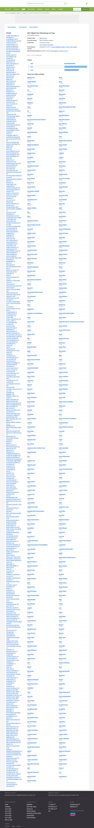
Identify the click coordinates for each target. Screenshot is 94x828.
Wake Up (8, 704)
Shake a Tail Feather (11, 551)
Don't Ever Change (11, 153)
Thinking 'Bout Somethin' (12, 637)
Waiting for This (10, 690)
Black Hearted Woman (12, 86)
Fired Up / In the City (11, 193)
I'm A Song (9, 306)
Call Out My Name (11, 100)
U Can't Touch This (11, 677)
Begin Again (9, 76)
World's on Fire (10, 760)
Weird (7, 718)
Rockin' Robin (9, 525)
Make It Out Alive (10, 401)
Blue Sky (8, 90)
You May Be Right (11, 770)
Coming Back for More (12, 125)
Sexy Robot (9, 550)
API (49, 811)
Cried (7, 133)
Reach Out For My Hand (12, 499)
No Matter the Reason (12, 453)
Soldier (8, 572)
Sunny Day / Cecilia (11, 607)
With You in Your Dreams (13, 746)
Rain (7, 495)
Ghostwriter (9, 214)
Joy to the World (10, 341)
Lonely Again (9, 371)
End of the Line (10, 167)
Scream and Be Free (11, 546)
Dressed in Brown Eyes (12, 163)
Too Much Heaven (11, 656)
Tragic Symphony (11, 660)
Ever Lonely (9, 168)
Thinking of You (10, 641)
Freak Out (9, 198)
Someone (8, 579)
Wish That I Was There (12, 740)
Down (7, 158)
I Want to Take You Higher (13, 289)
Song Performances (69, 63)
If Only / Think (10, 320)
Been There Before (11, 74)
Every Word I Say (10, 170)
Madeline (8, 394)
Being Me (8, 77)
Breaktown (9, 91)
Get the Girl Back (10, 207)
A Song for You (10, 42)
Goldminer (9, 235)
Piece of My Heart (11, 488)
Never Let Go (9, 448)
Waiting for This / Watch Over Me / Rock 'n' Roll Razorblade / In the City (12, 693)
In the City (9, 326)
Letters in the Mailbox (12, 362)
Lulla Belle (9, 392)
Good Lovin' (9, 238)
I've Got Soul (9, 315)
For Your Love (10, 196)
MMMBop (9, 425)
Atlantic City (9, 62)
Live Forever (9, 366)
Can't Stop (9, 102)
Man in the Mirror (11, 406)
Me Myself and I (10, 417)
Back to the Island (11, 63)
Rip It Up (8, 509)
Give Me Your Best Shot (12, 222)
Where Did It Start (11, 728)
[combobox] (47, 3)
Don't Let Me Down (11, 154)
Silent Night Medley (11, 565)
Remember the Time (11, 508)
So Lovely (8, 571)
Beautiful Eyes (10, 72)
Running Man (10, 539)
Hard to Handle (10, 256)
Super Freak (9, 611)
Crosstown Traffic (11, 135)
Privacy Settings (31, 817)
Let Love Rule (10, 359)
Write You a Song (10, 761)
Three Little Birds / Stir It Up (13, 646)
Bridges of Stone (10, 93)
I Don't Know (9, 284)
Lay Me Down (10, 355)
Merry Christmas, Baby (12, 418)
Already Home (10, 55)
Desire (8, 147)
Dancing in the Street (11, 144)
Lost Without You (11, 380)
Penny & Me (9, 487)
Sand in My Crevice (11, 541)
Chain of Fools (10, 107)
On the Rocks (9, 469)
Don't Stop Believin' (11, 156)
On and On (9, 466)
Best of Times (10, 81)
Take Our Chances (11, 616)
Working (8, 756)
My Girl (8, 441)
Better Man (9, 83)
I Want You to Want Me (12, 294)
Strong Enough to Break (12, 599)
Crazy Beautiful (10, 128)
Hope (7, 275)
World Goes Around (11, 758)
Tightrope (8, 649)
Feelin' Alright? (10, 184)
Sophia (8, 588)
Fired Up (8, 191)
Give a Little (9, 221)
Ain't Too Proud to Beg (12, 49)
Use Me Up (9, 686)
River (7, 511)
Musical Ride (9, 436)
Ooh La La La (10, 476)
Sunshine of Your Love (12, 609)
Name (7, 443)
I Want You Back (10, 292)
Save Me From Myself (12, 544)
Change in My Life (11, 109)
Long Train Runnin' (11, 373)
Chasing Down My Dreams (13, 111)
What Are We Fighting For (13, 719)
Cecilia (8, 105)
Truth (7, 667)
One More (8, 473)
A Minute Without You (12, 41)
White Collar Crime (11, 733)
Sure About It (9, 613)
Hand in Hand (10, 249)
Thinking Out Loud (11, 642)
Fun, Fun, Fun (10, 200)
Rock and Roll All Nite (12, 520)
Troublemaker (10, 663)
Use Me (8, 684)
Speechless (9, 592)
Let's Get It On (10, 361)
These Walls (9, 635)
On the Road (9, 467)
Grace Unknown (10, 242)
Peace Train (9, 485)
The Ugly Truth (10, 630)
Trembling (9, 662)
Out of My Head (10, 480)
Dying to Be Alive (10, 165)
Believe (8, 79)
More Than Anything (11, 431)
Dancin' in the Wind (11, 142)
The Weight (9, 634)
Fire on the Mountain (11, 189)
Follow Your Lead (11, 194)
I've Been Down (10, 313)
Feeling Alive (9, 186)
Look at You (9, 375)
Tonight (8, 655)
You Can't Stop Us (11, 768)
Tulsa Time (9, 669)
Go (7, 224)
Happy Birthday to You (12, 250)
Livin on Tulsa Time (11, 368)
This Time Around (11, 644)
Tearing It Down (10, 620)
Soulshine (8, 590)
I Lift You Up (9, 287)
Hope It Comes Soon (11, 277)
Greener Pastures (11, 247)
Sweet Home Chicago (12, 614)
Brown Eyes (9, 97)
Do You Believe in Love (12, 151)
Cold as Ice (9, 123)
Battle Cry (9, 69)
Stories (8, 597)
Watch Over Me (10, 707)
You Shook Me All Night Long (14, 779)
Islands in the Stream (12, 333)
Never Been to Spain (11, 446)
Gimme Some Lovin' (11, 215)
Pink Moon (9, 490)
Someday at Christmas (12, 578)
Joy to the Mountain (11, 340)
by (46, 44)
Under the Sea (10, 679)
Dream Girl (9, 160)
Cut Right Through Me (12, 137)
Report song (39, 55)
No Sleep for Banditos (12, 457)
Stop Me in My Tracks (12, 595)
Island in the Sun (10, 331)
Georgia (8, 201)
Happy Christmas (11, 252)
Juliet (7, 345)
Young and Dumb (11, 784)
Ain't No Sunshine (11, 48)
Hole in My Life (10, 271)
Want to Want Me (11, 705)
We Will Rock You (10, 716)
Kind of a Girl (9, 348)
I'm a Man (8, 299)
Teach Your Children (11, 618)
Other (34, 27)
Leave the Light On (11, 357)
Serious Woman (10, 548)
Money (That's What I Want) (13, 427)
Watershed (9, 711)
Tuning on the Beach (11, 670)
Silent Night (9, 564)
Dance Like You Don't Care (13, 139)
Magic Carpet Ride (11, 399)
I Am (7, 278)
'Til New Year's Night (11, 35)
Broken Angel (9, 95)
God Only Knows (10, 229)
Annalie (8, 58)
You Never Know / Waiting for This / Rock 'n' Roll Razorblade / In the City (13, 775)
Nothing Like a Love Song (13, 459)
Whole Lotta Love (11, 735)
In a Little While (10, 322)
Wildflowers (9, 737)
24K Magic (9, 37)
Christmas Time (10, 121)
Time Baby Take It (11, 651)
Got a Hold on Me (11, 240)
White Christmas (10, 732)
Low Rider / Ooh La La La (13, 389)
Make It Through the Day (13, 403)
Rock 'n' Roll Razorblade (12, 516)
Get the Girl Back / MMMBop (14, 208)
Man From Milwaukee (12, 404)
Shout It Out (9, 555)
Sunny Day (9, 606)
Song (12, 27)
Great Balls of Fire (11, 243)
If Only (8, 317)
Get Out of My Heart (11, 203)
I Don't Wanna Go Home (12, 285)
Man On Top (9, 408)
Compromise (9, 126)
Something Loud (10, 585)
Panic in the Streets (11, 481)
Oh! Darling (9, 464)
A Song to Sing (10, 44)
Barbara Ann (9, 67)
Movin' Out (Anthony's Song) (13, 432)
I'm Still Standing (10, 312)
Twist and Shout (10, 672)
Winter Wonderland (11, 739)
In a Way (8, 324)
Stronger (8, 602)
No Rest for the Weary (12, 455)
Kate (7, 347)
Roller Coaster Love (11, 527)
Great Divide (9, 245)
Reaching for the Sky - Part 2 (14, 504)
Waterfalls (9, 709)
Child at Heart (10, 114)
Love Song (9, 387)
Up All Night (9, 683)
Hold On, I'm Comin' (11, 270)
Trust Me (8, 665)
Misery (8, 420)
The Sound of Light (11, 625)
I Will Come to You (11, 298)
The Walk (8, 632)
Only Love (9, 474)
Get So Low (9, 205)
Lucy (7, 390)
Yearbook (8, 763)
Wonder (8, 749)
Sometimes (9, 586)
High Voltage (9, 264)
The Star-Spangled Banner (13, 627)
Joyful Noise (9, 343)
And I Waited (9, 56)
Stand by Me (9, 593)
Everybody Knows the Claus (13, 172)
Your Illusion (9, 786)
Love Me (8, 382)
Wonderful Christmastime (13, 751)
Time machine (10, 653)
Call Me (8, 98)
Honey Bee (9, 273)
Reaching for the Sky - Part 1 (14, 501)
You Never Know (10, 772)
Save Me (8, 543)
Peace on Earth (10, 483)
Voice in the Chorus (11, 688)
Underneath (9, 681)
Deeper (8, 146)
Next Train (9, 450)
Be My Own (9, 70)
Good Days (9, 236)
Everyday (8, 182)
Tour (23, 27)
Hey (7, 263)
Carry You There (10, 104)
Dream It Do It (10, 161)
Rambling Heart (10, 497)
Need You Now (10, 445)
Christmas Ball (10, 119)
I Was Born (9, 296)
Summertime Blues (11, 604)
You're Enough (10, 782)
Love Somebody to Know (13, 383)
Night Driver (9, 452)
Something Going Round (12, 581)
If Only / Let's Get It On (12, 319)
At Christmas (9, 60)
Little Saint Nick (10, 364)
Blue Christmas (10, 88)
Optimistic (9, 478)
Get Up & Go (9, 212)
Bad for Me (9, 65)
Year (31, 63)
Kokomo (8, 354)
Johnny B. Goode (11, 338)
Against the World (11, 46)
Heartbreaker (9, 261)
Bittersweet (9, 84)
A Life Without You (11, 39)
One (7, 471)
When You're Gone (11, 726)
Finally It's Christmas (11, 187)
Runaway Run (10, 537)
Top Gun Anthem (10, 658)
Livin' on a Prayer (10, 369)
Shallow (8, 553)
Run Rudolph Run (11, 536)
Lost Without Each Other (13, 376)
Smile (7, 569)
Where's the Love (10, 730)
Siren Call (8, 567)
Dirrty (7, 149)
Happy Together (10, 254)
